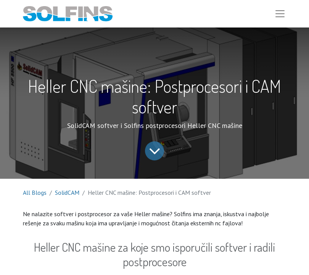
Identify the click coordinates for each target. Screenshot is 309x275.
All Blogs (35, 192)
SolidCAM (67, 192)
